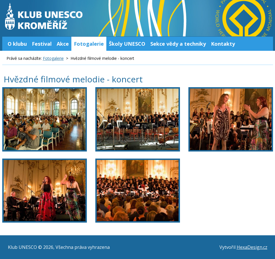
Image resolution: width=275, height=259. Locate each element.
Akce (63, 43)
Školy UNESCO (127, 43)
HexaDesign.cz (252, 247)
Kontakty (223, 43)
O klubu (17, 43)
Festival (42, 43)
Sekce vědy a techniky (178, 43)
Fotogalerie (89, 43)
